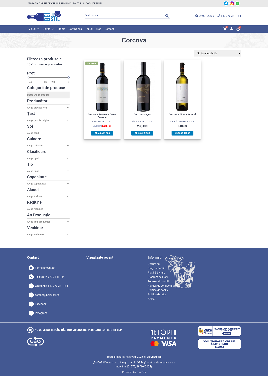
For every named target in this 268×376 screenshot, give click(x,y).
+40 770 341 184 (231, 15)
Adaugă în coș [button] (102, 133)
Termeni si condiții (158, 281)
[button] (34, 29)
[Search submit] (167, 16)
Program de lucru (158, 277)
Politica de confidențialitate (164, 285)
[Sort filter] (225, 53)
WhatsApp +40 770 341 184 (51, 285)
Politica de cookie (158, 290)
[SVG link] (44, 16)
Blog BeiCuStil (156, 268)
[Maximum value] (58, 82)
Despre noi (154, 263)
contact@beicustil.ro (47, 295)
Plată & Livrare (156, 272)
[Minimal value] (48, 77)
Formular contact (45, 267)
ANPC (151, 298)
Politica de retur (157, 294)
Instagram (41, 313)
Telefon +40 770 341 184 (50, 276)
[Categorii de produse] (48, 95)
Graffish (141, 372)
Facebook (40, 304)
